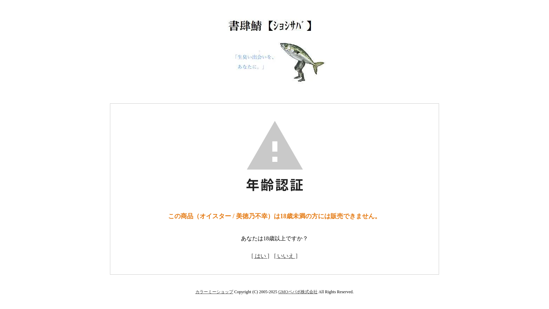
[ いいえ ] (286, 256)
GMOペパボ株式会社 (298, 291)
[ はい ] (260, 256)
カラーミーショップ (214, 291)
